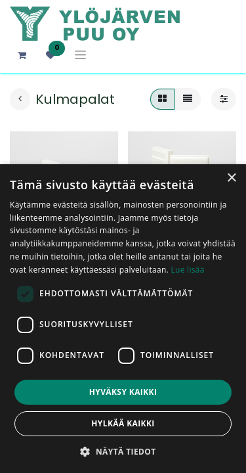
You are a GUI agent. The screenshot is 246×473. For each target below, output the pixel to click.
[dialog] (123, 318)
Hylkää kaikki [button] (122, 423)
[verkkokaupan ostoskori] (21, 55)
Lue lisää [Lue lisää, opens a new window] (187, 269)
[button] (122, 451)
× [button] (231, 178)
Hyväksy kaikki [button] (123, 391)
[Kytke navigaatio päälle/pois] (80, 55)
